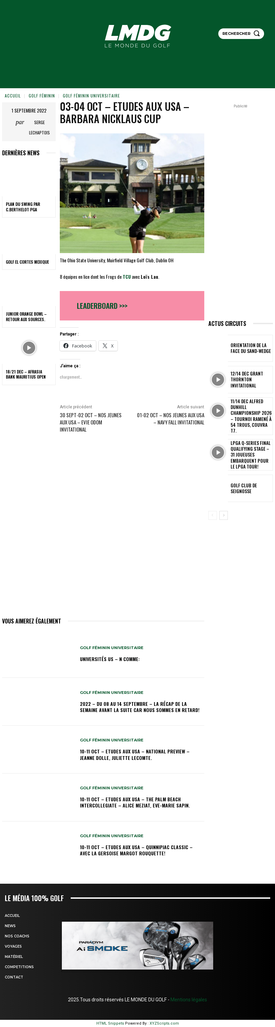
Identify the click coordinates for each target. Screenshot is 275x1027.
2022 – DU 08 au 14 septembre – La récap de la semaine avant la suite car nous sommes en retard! (140, 706)
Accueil (13, 95)
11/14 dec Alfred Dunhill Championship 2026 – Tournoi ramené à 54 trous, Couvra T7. (250, 411)
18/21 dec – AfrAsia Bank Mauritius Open (26, 374)
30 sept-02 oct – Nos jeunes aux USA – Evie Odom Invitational (91, 422)
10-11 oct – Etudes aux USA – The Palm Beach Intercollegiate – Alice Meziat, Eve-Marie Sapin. (135, 802)
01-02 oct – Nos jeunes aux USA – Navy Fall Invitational (170, 418)
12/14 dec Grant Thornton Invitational (250, 379)
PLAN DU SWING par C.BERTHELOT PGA (23, 206)
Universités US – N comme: (110, 658)
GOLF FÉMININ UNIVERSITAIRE (91, 95)
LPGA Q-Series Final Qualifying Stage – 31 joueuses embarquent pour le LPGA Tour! (249, 442)
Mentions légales (188, 999)
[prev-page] (212, 500)
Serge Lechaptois (39, 127)
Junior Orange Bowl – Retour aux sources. (26, 316)
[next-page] (223, 500)
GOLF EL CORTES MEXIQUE (27, 262)
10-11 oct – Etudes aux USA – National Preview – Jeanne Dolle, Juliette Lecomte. (135, 754)
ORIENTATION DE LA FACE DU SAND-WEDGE (250, 348)
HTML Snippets (110, 1023)
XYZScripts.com (164, 1023)
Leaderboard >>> (102, 305)
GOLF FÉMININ (42, 95)
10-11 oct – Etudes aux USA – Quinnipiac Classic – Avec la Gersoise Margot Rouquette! (136, 850)
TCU (127, 276)
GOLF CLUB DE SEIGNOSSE (250, 473)
